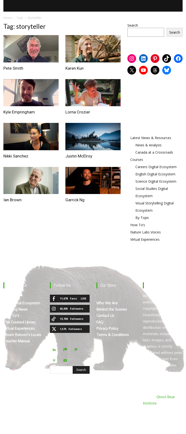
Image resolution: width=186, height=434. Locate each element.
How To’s (137, 225)
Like (83, 298)
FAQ (99, 322)
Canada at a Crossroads (154, 152)
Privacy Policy (107, 328)
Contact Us (105, 315)
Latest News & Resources (150, 137)
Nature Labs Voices (145, 232)
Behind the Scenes (111, 309)
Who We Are (107, 303)
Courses (136, 159)
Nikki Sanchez (15, 156)
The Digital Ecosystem (21, 303)
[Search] (81, 370)
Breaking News (15, 309)
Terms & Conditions (112, 334)
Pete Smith (13, 68)
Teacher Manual (16, 341)
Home (7, 18)
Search (132, 25)
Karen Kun (74, 68)
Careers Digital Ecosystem (156, 167)
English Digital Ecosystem (155, 174)
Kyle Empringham (19, 112)
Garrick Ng (75, 199)
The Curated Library (19, 322)
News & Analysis (148, 145)
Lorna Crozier (77, 112)
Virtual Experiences (145, 239)
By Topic (142, 217)
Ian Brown (12, 199)
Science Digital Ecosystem (155, 181)
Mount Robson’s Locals (22, 334)
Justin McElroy (78, 156)
